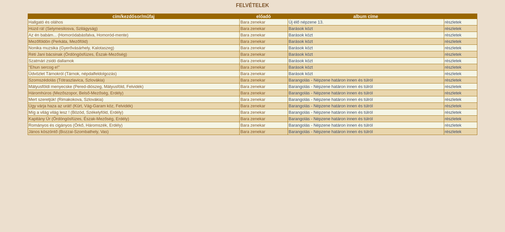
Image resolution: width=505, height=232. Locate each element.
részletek (453, 22)
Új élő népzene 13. (306, 22)
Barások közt (301, 28)
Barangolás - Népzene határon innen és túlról (331, 80)
